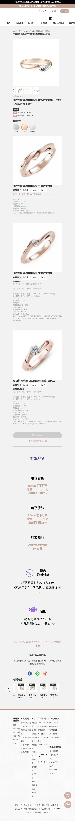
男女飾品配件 (58, 23)
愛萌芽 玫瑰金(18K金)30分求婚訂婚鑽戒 (34, 380)
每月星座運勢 (34, 732)
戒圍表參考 (37, 194)
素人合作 (18, 809)
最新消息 (34, 739)
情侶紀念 (34, 776)
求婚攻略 (34, 794)
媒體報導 (34, 746)
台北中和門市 (43, 719)
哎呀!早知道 (34, 787)
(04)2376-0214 (54, 723)
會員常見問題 (26, 723)
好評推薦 (34, 754)
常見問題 (27, 805)
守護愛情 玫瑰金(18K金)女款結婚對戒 (32, 273)
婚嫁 (33, 782)
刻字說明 (16, 194)
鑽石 (8, 23)
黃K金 (43, 190)
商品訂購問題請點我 (37, 441)
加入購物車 (37, 435)
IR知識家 (34, 724)
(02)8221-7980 (43, 723)
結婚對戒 (31, 23)
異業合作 (54, 805)
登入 (43, 11)
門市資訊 (64, 11)
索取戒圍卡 (26, 194)
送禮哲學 (34, 769)
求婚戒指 (19, 23)
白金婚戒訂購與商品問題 (26, 750)
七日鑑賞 (36, 805)
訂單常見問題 (26, 726)
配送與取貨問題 (26, 732)
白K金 (34, 190)
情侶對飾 (44, 23)
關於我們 (18, 805)
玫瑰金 (25, 190)
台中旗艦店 (54, 719)
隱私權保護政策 (30, 809)
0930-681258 (53, 726)
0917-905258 (42, 726)
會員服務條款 (44, 809)
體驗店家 (34, 761)
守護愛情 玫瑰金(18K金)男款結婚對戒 (32, 186)
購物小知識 (25, 745)
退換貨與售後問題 (26, 739)
